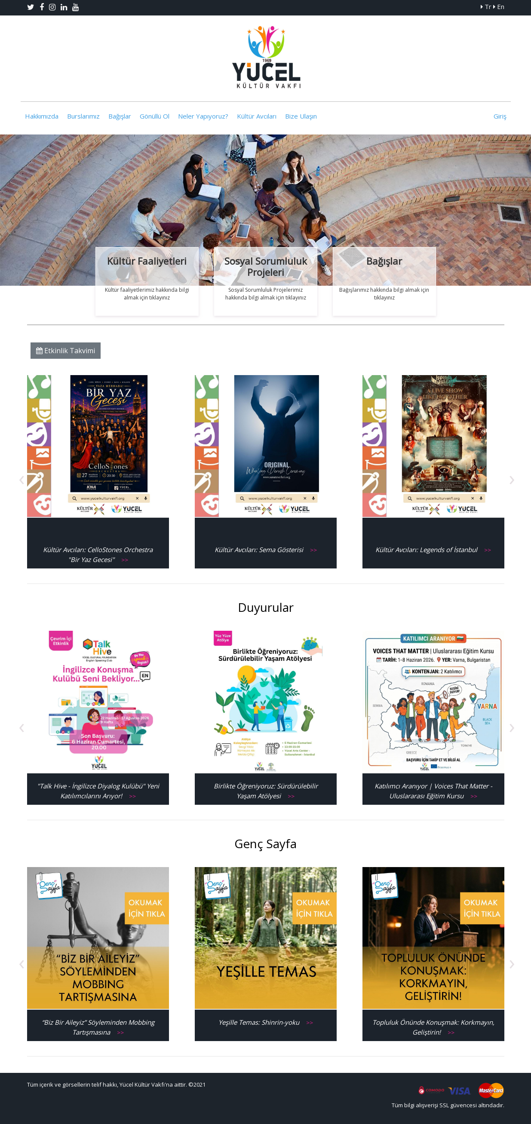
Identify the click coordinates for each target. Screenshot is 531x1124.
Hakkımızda (41, 116)
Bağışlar (119, 116)
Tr (486, 6)
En (498, 6)
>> (124, 560)
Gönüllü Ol (154, 116)
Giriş (500, 116)
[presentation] (21, 477)
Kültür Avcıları (256, 116)
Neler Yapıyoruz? (203, 116)
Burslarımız (83, 116)
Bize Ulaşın (301, 116)
